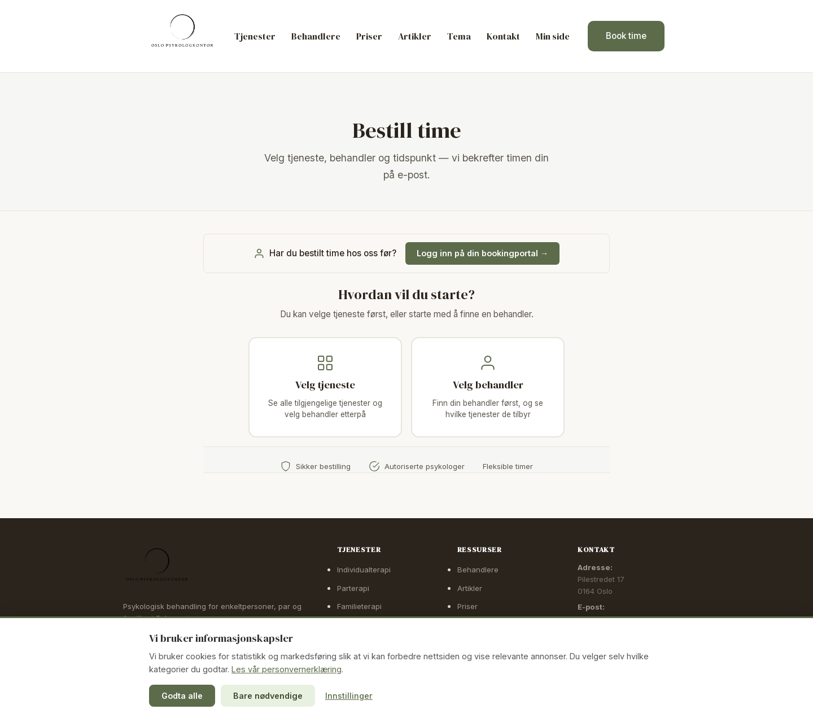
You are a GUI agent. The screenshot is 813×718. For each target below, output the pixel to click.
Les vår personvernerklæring (286, 669)
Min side (553, 36)
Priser (369, 36)
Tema (459, 36)
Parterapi (353, 588)
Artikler (414, 36)
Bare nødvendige (268, 696)
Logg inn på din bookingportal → (482, 253)
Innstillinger (349, 696)
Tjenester (255, 36)
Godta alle (182, 696)
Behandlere (315, 36)
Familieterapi (359, 606)
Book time (626, 35)
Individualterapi (364, 569)
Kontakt (503, 36)
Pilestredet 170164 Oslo (601, 585)
